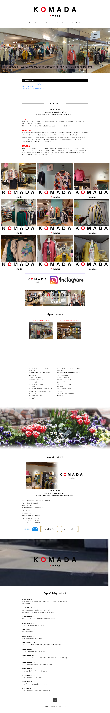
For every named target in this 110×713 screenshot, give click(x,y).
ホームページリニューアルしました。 (31, 84)
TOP (30, 23)
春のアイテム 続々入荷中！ (29, 86)
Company (64, 23)
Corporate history (77, 23)
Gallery (46, 23)
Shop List (55, 23)
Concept (37, 23)
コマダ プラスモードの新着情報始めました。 (33, 88)
